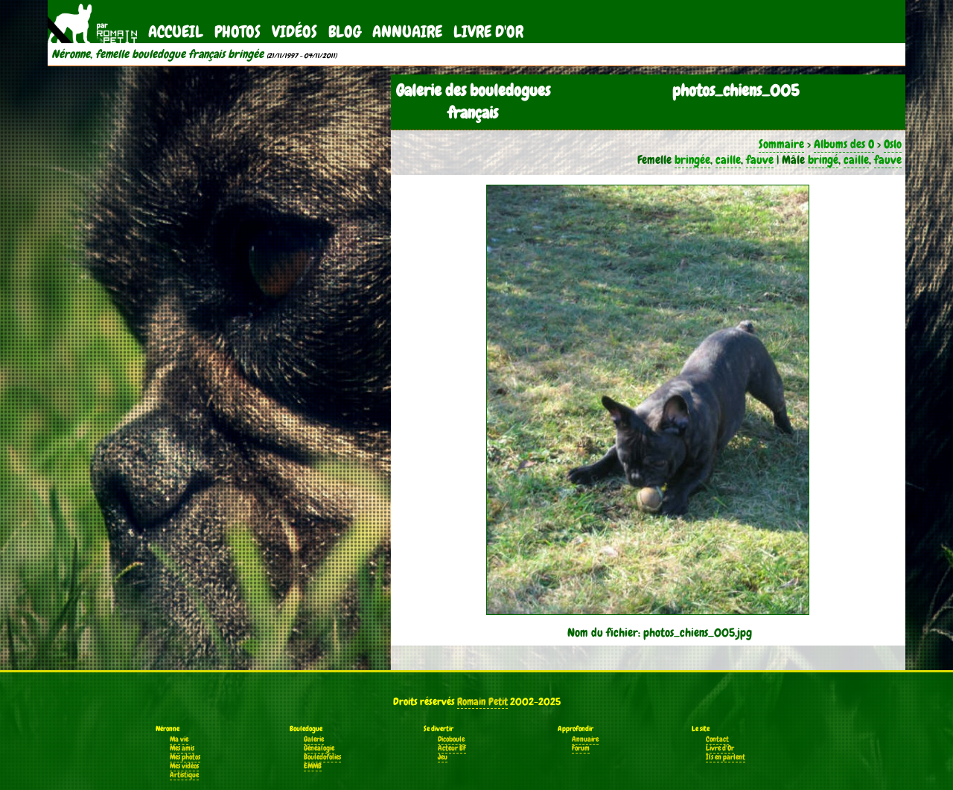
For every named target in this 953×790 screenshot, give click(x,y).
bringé (823, 160)
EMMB (313, 766)
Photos (237, 31)
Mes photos (185, 757)
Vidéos (294, 31)
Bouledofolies (322, 757)
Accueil (175, 31)
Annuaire (407, 31)
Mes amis (182, 748)
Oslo (893, 144)
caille (728, 160)
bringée (692, 160)
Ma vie (179, 739)
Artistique (184, 775)
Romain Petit (482, 701)
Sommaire (781, 144)
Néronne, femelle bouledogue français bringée (157, 54)
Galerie (314, 739)
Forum (581, 748)
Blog (344, 31)
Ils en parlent (725, 757)
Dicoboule (451, 739)
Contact (717, 739)
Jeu (442, 757)
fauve (760, 160)
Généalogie (319, 748)
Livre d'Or (488, 31)
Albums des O (844, 144)
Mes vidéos (184, 766)
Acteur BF (452, 748)
